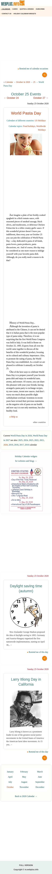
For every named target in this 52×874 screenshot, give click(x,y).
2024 (26, 440)
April (10, 777)
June (40, 777)
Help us (13, 417)
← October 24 (11, 98)
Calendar (9, 82)
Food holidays (29, 126)
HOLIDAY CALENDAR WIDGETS (24, 13)
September (39, 782)
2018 (16, 445)
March (40, 772)
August (24, 782)
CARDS (14, 9)
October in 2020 (23, 82)
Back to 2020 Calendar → (26, 796)
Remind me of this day (37, 652)
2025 (20, 440)
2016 (27, 445)
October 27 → (40, 98)
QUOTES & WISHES (26, 9)
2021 (42, 440)
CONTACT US (6, 13)
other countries (39, 422)
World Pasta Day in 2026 (21, 435)
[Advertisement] (26, 39)
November (24, 787)
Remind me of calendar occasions (33, 68)
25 (34, 82)
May (24, 777)
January (10, 772)
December (40, 787)
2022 (36, 440)
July (10, 782)
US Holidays (40, 120)
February (24, 772)
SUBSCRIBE (40, 9)
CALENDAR (6, 9)
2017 (21, 445)
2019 (11, 445)
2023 (31, 440)
